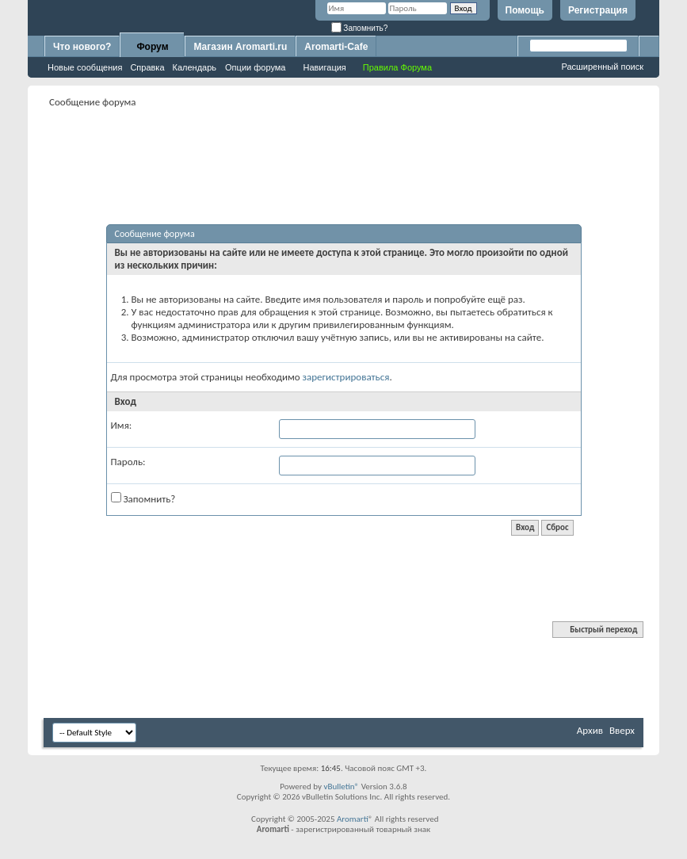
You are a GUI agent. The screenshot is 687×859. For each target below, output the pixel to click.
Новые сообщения (85, 67)
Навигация (324, 67)
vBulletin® (341, 786)
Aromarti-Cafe (336, 46)
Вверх (622, 730)
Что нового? (82, 46)
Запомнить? (359, 28)
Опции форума (255, 67)
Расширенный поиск (602, 66)
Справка (147, 67)
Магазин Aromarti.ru (240, 46)
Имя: (121, 425)
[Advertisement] (343, 147)
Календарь (195, 67)
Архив (590, 730)
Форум (152, 46)
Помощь (525, 10)
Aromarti (352, 819)
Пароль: (128, 462)
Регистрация (598, 10)
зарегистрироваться (346, 377)
